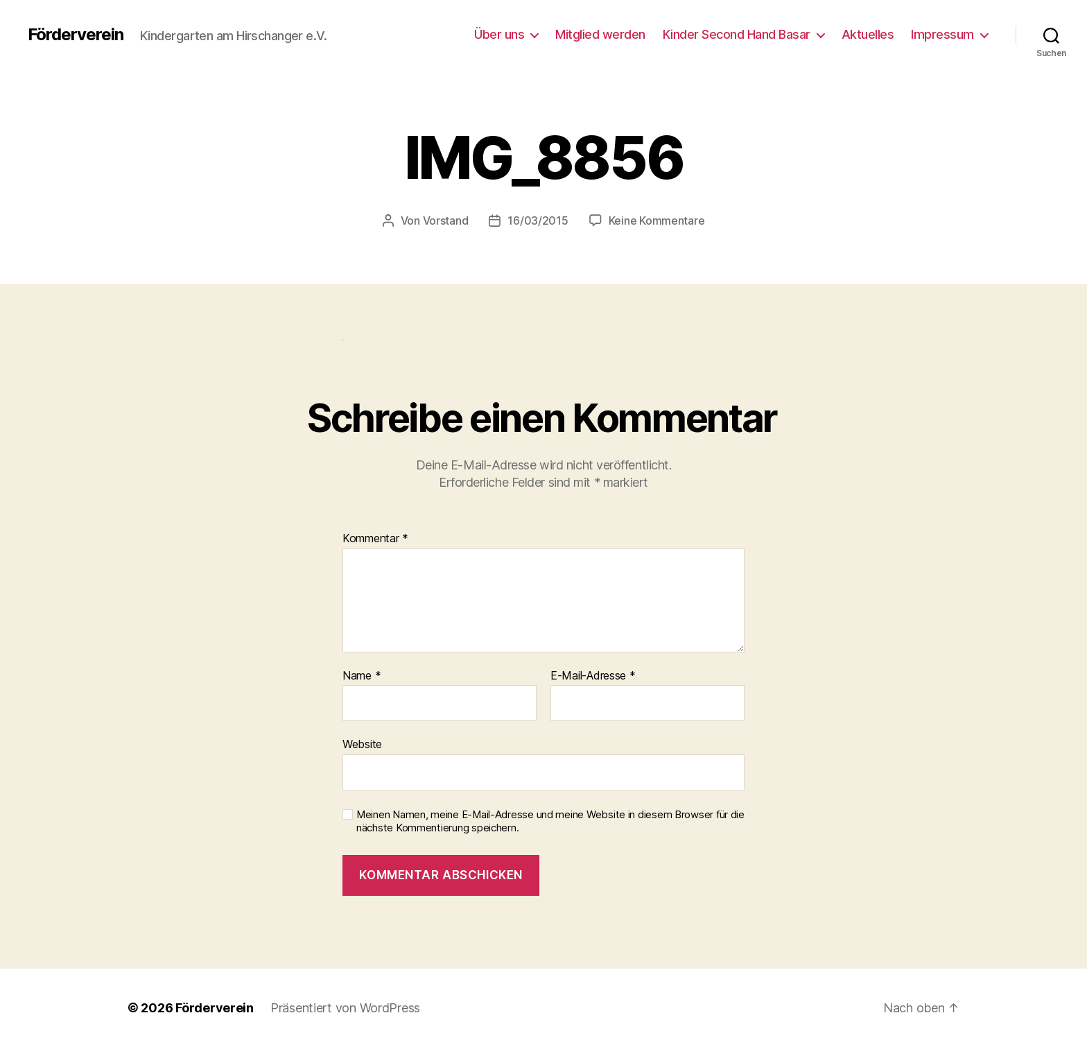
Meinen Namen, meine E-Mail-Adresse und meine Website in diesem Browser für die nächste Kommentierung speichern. (550, 821)
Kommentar (375, 539)
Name (361, 676)
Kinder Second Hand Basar (736, 34)
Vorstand (446, 220)
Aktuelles (868, 34)
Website (362, 744)
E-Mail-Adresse (593, 676)
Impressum (942, 34)
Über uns (499, 34)
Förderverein (75, 34)
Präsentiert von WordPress (345, 1008)
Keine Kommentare (657, 220)
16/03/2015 (537, 220)
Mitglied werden (600, 34)
